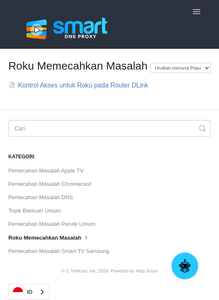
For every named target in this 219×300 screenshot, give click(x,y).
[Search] (109, 128)
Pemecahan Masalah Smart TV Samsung (58, 251)
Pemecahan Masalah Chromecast (49, 184)
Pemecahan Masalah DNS (40, 197)
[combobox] (29, 292)
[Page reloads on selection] (180, 68)
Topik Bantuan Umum (34, 211)
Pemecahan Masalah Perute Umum (51, 224)
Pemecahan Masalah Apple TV (46, 171)
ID (22, 292)
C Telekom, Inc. (81, 270)
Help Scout (147, 270)
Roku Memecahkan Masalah (49, 237)
